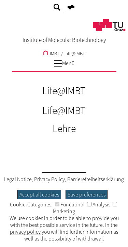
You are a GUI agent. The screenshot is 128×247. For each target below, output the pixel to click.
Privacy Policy (49, 179)
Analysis (98, 204)
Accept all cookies (39, 194)
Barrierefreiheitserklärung (95, 179)
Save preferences (86, 194)
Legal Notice (18, 179)
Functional (70, 204)
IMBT (51, 53)
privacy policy (25, 231)
